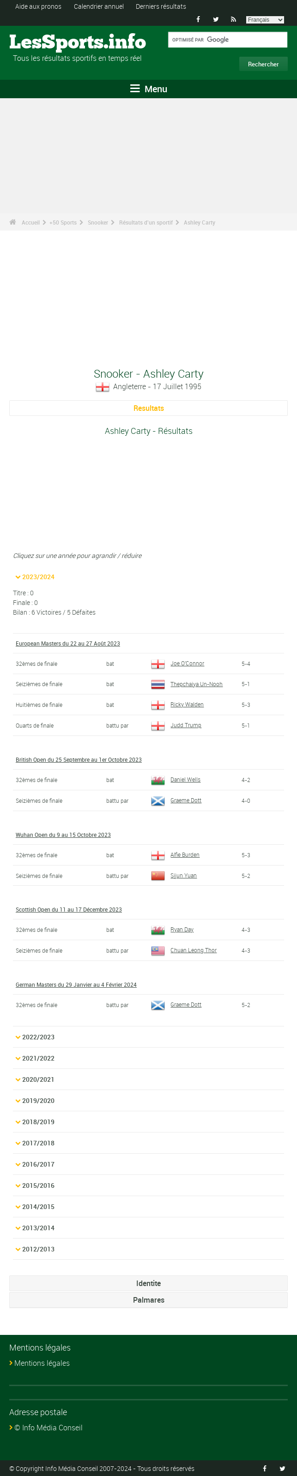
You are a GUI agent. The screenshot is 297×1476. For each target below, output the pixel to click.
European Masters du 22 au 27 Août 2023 (68, 643)
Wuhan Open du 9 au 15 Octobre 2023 (63, 834)
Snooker (98, 222)
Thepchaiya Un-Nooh (187, 684)
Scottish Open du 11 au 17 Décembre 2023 (69, 909)
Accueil (31, 222)
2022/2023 (38, 1036)
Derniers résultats (161, 6)
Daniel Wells (175, 779)
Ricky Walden (177, 704)
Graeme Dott (176, 800)
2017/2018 (38, 1142)
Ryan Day (172, 929)
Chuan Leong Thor (184, 950)
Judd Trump (176, 725)
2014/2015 (38, 1206)
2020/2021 (38, 1079)
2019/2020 (38, 1100)
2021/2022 (38, 1058)
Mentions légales (42, 1363)
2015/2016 (38, 1185)
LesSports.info (44, 43)
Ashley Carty (199, 222)
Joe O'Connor (177, 663)
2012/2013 (38, 1249)
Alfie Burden (175, 854)
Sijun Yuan (174, 875)
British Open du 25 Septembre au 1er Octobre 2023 (79, 759)
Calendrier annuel (99, 6)
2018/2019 (38, 1121)
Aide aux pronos (38, 6)
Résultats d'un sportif (146, 222)
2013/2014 (38, 1227)
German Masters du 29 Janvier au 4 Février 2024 (76, 984)
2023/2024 (38, 576)
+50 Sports (63, 222)
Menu (148, 89)
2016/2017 (38, 1164)
